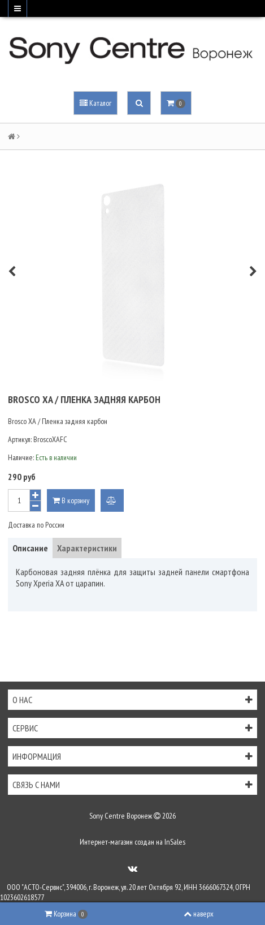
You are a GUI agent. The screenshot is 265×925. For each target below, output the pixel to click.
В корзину (71, 500)
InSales (174, 842)
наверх (199, 914)
